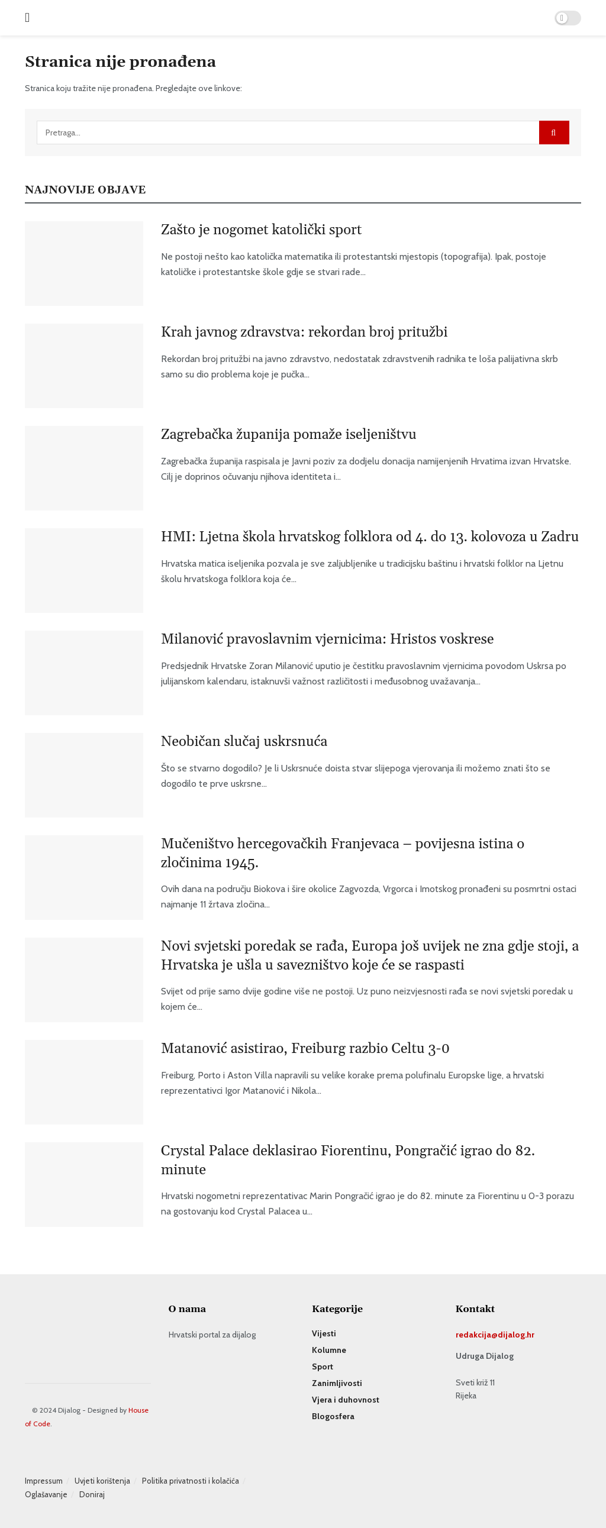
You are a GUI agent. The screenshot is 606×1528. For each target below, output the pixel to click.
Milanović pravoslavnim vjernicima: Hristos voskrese (327, 639)
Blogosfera (333, 1416)
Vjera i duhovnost (345, 1399)
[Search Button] (554, 132)
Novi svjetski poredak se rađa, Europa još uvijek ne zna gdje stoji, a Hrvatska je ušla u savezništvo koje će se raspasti (370, 956)
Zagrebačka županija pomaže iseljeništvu (289, 435)
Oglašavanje (46, 1494)
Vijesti (324, 1333)
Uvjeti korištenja (102, 1480)
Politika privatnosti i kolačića (190, 1480)
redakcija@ (477, 1334)
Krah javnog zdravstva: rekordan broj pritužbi (304, 332)
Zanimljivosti (337, 1383)
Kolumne (329, 1350)
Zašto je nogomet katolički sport (261, 230)
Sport (322, 1366)
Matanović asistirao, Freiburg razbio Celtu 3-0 (305, 1049)
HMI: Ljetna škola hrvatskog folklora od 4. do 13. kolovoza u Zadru (370, 537)
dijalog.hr (516, 1334)
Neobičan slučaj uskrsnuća (244, 742)
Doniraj (92, 1494)
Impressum (44, 1480)
